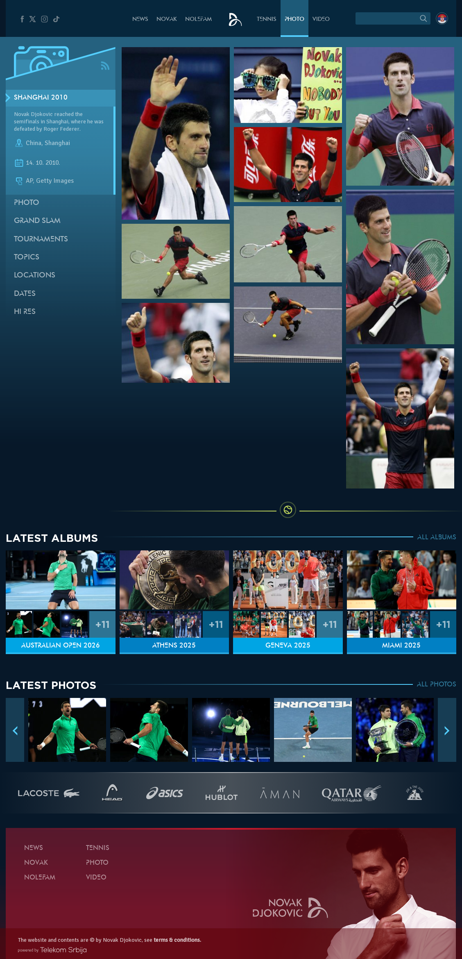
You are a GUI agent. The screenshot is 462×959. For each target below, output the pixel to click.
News (140, 19)
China (33, 143)
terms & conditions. (177, 939)
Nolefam (198, 19)
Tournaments (41, 239)
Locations (34, 276)
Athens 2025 (174, 646)
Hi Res (25, 312)
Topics (26, 257)
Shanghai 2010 (41, 98)
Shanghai (57, 143)
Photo (294, 19)
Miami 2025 (401, 646)
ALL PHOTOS (436, 685)
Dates (25, 294)
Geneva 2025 (287, 646)
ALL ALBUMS (436, 537)
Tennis (266, 19)
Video (321, 19)
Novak (166, 19)
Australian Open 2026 (60, 646)
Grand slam (37, 221)
